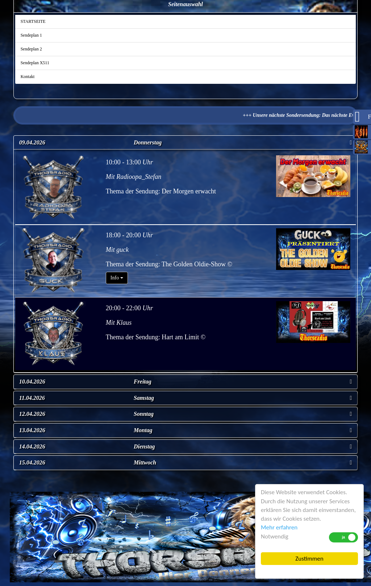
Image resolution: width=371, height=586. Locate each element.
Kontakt (28, 76)
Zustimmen (309, 558)
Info (117, 277)
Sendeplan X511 (35, 62)
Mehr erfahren (279, 527)
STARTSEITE (33, 21)
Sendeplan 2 (31, 49)
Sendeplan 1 (31, 35)
